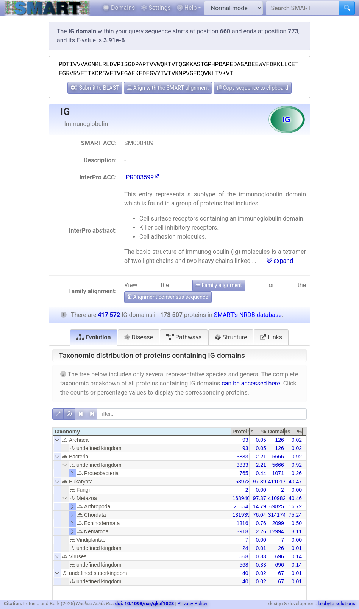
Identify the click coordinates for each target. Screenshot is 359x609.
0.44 (261, 473)
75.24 (295, 515)
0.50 (297, 523)
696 (279, 556)
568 (243, 556)
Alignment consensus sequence (168, 297)
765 (243, 473)
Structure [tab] (231, 337)
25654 (241, 506)
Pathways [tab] (183, 337)
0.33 (261, 556)
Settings (155, 7)
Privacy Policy (193, 603)
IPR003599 (141, 177)
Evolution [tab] (93, 337)
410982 (277, 498)
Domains (119, 7)
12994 (276, 531)
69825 (276, 506)
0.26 (297, 473)
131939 (241, 515)
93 (245, 440)
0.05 (261, 440)
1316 (242, 523)
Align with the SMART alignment (168, 88)
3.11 (297, 531)
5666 (278, 457)
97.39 (259, 481)
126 (279, 440)
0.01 (261, 548)
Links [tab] (271, 337)
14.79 (259, 506)
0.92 (297, 457)
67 (281, 573)
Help (187, 7)
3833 (242, 457)
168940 (241, 498)
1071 (278, 473)
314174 (277, 515)
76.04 (259, 515)
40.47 (295, 481)
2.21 (261, 457)
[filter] (202, 414)
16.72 (295, 506)
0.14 (297, 556)
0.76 (261, 523)
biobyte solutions (336, 603)
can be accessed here (251, 383)
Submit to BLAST (95, 88)
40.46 (295, 498)
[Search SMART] (302, 8)
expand (280, 260)
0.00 (261, 490)
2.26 (261, 531)
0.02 (297, 440)
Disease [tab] (138, 337)
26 (281, 548)
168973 (241, 481)
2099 (278, 523)
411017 (277, 481)
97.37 (259, 498)
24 (245, 548)
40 (245, 573)
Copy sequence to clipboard (252, 88)
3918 (242, 531)
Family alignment (219, 285)
